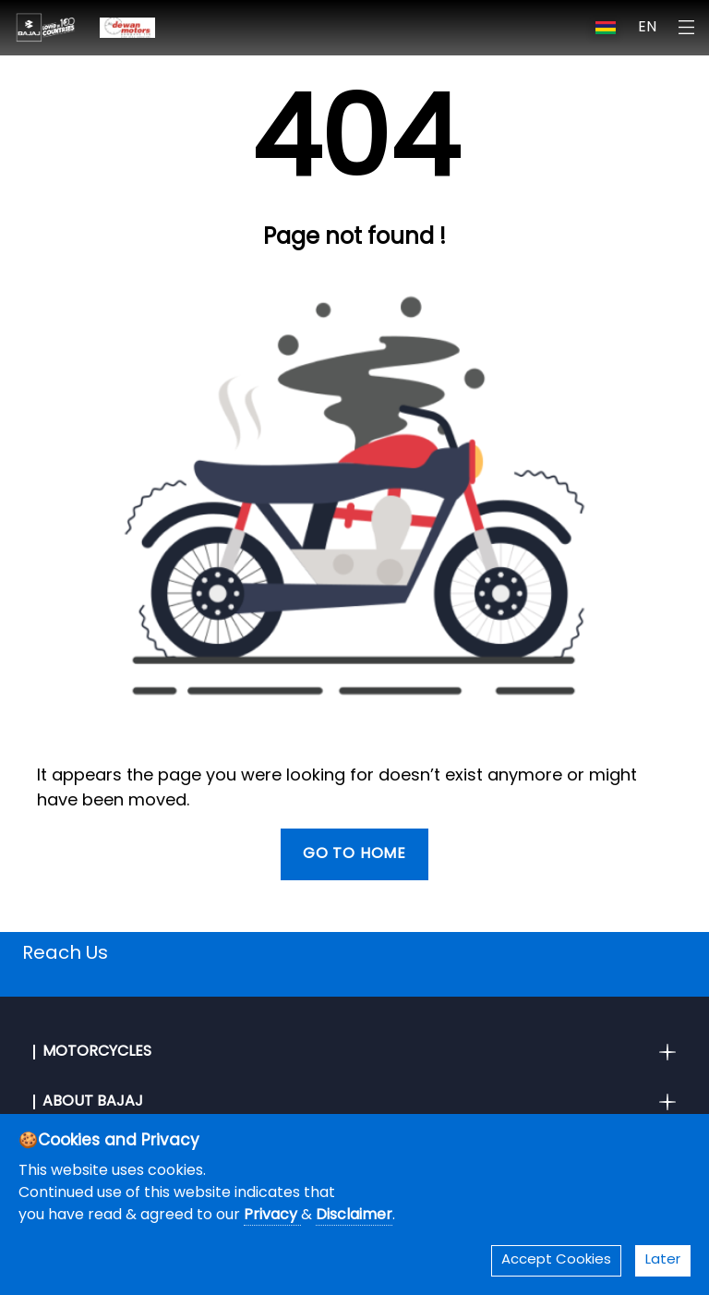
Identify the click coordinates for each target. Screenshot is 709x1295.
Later (662, 1260)
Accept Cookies (556, 1260)
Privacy (272, 1215)
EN (647, 27)
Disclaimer (354, 1215)
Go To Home (354, 854)
